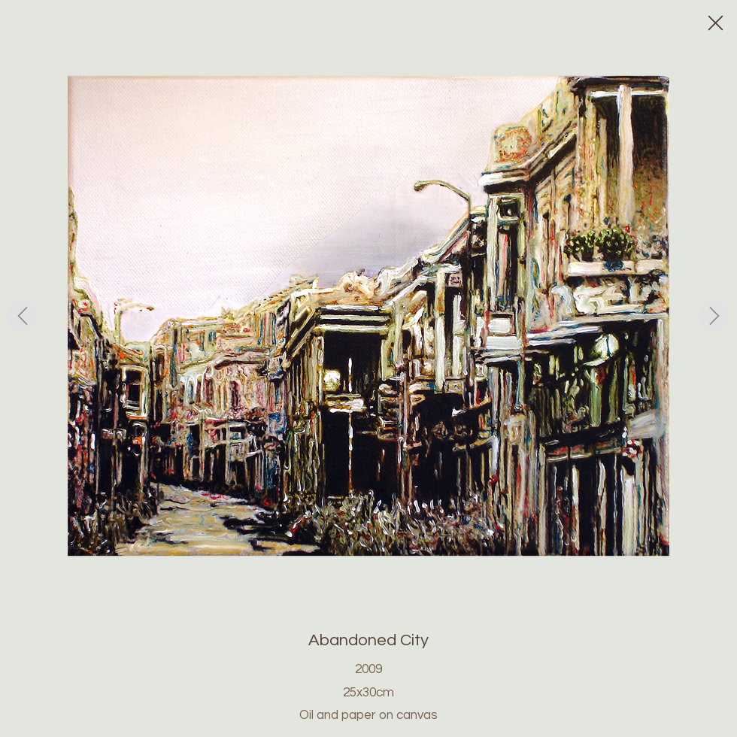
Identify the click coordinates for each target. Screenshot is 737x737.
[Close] (714, 23)
